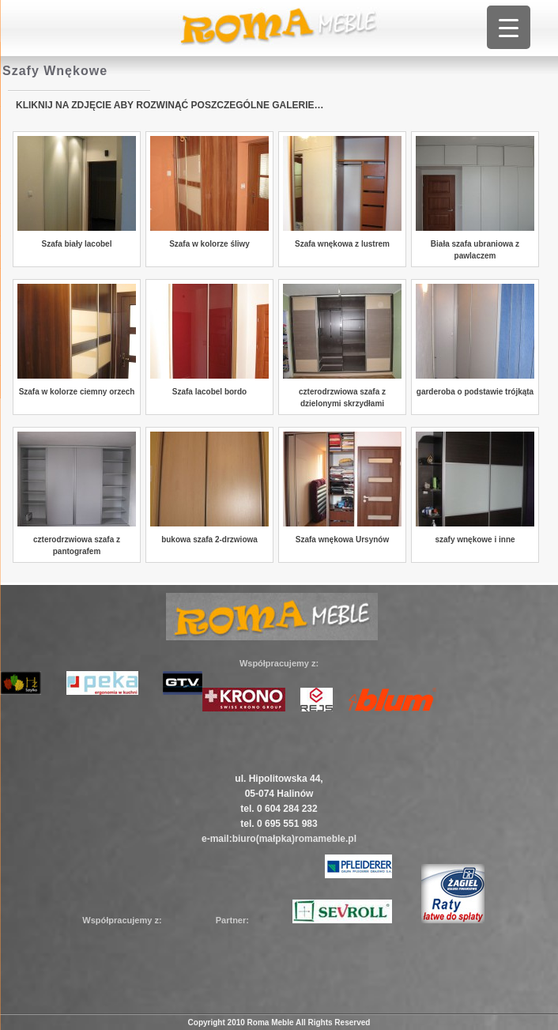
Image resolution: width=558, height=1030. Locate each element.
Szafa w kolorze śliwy (209, 244)
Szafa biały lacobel (77, 244)
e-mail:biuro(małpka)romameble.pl (279, 838)
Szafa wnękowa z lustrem (342, 244)
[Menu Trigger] (508, 27)
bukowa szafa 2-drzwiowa (209, 539)
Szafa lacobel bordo (209, 391)
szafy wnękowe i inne (475, 539)
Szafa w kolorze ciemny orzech (77, 391)
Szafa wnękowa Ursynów (342, 539)
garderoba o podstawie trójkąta (475, 391)
